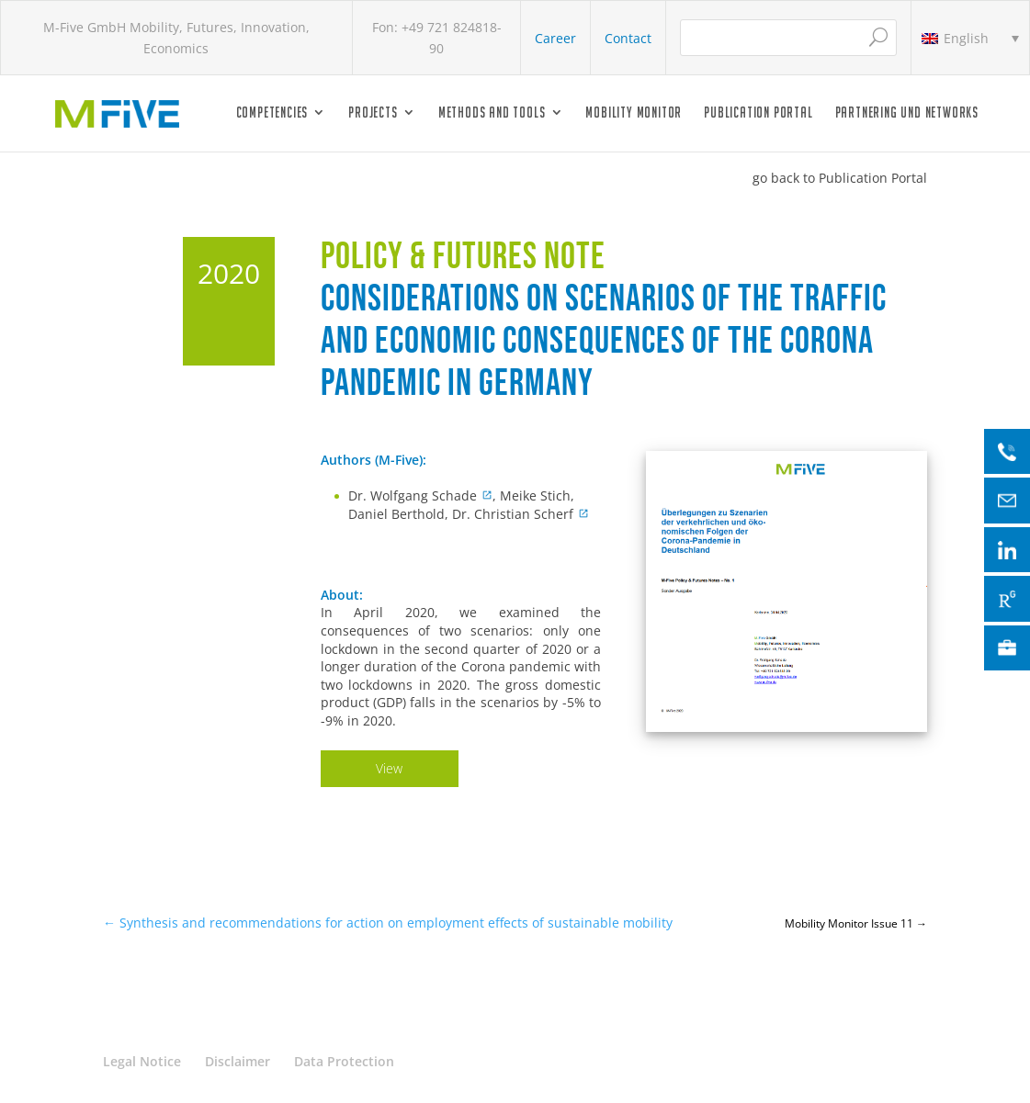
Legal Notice (142, 1061)
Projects (372, 113)
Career (555, 38)
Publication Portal (758, 113)
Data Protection (344, 1061)
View (389, 768)
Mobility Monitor (633, 113)
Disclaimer (237, 1061)
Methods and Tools (492, 113)
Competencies (272, 113)
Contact (628, 38)
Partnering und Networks (907, 113)
